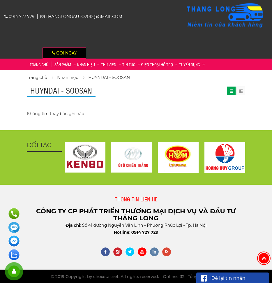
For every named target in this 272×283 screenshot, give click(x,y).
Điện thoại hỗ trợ (157, 64)
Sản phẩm (62, 64)
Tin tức (128, 64)
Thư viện (108, 64)
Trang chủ (39, 64)
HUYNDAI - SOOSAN (109, 77)
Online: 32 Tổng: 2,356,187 (190, 276)
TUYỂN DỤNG (189, 64)
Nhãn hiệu (86, 64)
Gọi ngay (64, 53)
